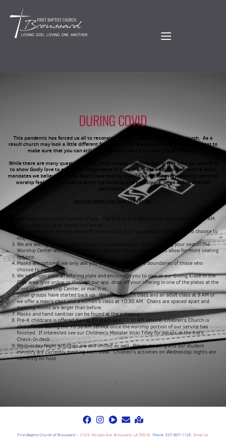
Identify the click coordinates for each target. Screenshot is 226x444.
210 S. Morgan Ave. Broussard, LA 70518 (115, 435)
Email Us (201, 435)
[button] (166, 36)
